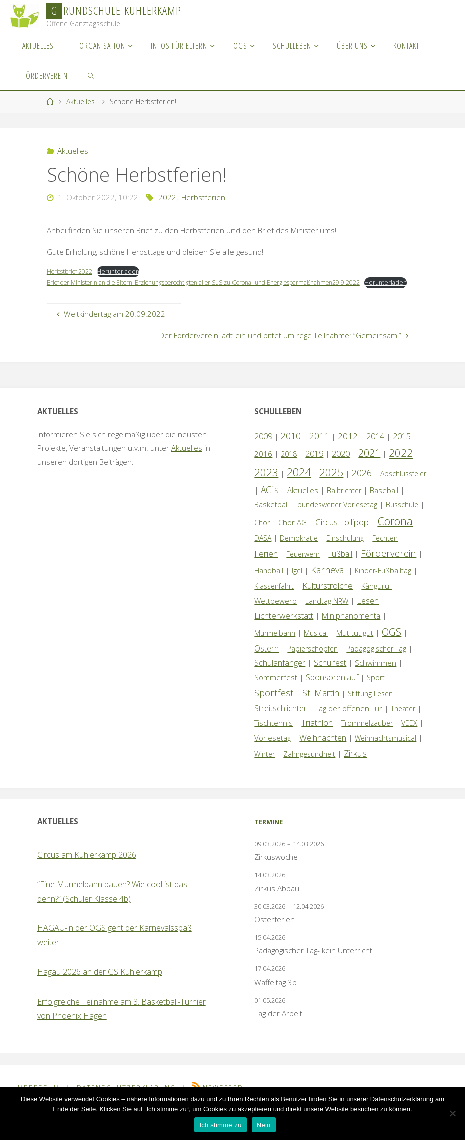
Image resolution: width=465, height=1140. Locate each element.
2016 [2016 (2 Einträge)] (263, 465)
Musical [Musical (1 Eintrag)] (316, 644)
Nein (264, 1125)
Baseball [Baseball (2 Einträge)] (384, 501)
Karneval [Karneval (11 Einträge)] (328, 581)
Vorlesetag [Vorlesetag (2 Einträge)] (272, 749)
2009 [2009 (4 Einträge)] (263, 447)
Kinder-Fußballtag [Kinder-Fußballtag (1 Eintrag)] (383, 581)
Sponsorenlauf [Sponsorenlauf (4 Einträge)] (332, 688)
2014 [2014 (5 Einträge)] (375, 447)
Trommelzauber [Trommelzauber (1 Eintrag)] (367, 734)
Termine (268, 832)
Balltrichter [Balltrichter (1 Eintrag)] (344, 501)
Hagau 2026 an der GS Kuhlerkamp (99, 983)
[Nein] (452, 1113)
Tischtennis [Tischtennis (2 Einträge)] (273, 734)
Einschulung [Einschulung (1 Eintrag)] (345, 549)
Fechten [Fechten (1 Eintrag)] (385, 549)
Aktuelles (80, 101)
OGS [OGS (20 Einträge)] (391, 643)
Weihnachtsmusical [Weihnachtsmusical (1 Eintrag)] (385, 749)
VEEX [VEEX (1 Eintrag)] (409, 734)
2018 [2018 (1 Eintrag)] (289, 465)
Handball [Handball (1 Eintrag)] (268, 581)
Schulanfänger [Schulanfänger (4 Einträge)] (279, 673)
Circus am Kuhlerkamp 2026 (86, 865)
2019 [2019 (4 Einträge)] (314, 464)
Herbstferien (203, 197)
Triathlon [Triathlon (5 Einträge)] (317, 733)
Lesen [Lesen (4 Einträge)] (368, 611)
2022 (167, 197)
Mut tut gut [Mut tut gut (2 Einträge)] (354, 644)
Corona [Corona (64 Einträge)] (395, 531)
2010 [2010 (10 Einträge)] (291, 447)
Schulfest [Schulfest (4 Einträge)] (330, 673)
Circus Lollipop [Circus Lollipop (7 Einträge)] (342, 533)
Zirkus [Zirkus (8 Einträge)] (355, 764)
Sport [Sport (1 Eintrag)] (376, 688)
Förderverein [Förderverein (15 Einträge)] (388, 564)
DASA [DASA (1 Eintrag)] (262, 549)
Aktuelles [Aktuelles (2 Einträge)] (302, 501)
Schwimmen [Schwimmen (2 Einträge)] (375, 674)
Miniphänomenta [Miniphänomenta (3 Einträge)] (351, 626)
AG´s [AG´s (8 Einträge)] (270, 501)
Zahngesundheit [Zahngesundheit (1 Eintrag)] (309, 764)
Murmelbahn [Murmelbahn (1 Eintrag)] (274, 644)
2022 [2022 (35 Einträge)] (401, 464)
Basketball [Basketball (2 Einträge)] (271, 515)
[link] (91, 75)
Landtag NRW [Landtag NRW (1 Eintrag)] (326, 612)
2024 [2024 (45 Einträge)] (299, 482)
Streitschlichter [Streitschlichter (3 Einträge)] (280, 719)
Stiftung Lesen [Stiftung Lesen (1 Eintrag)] (370, 704)
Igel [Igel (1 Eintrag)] (297, 581)
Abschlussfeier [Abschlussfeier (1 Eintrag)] (403, 484)
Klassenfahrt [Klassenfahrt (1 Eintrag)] (274, 597)
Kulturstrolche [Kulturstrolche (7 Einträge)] (327, 596)
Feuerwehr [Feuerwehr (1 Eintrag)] (303, 565)
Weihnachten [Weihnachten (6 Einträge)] (322, 748)
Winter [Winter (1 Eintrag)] (264, 764)
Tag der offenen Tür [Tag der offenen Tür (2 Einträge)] (348, 719)
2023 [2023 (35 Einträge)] (266, 483)
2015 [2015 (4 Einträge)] (402, 447)
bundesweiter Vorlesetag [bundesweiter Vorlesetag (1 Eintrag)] (337, 515)
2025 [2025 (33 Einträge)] (331, 483)
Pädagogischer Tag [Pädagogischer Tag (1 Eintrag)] (376, 660)
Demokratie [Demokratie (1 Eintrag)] (299, 549)
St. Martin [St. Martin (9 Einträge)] (320, 704)
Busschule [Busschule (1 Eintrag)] (402, 515)
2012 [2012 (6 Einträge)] (348, 447)
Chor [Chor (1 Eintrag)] (262, 533)
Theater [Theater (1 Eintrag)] (403, 719)
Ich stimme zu (220, 1125)
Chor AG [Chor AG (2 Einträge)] (292, 533)
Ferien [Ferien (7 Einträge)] (266, 564)
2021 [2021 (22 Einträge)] (369, 464)
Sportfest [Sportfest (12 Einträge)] (274, 703)
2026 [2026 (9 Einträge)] (362, 483)
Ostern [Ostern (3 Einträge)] (266, 659)
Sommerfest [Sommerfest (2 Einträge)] (275, 688)
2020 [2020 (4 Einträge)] (341, 464)
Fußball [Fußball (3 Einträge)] (340, 564)
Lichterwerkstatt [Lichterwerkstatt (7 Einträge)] (283, 626)
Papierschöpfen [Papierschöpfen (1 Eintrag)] (312, 660)
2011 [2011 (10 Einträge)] (319, 447)
